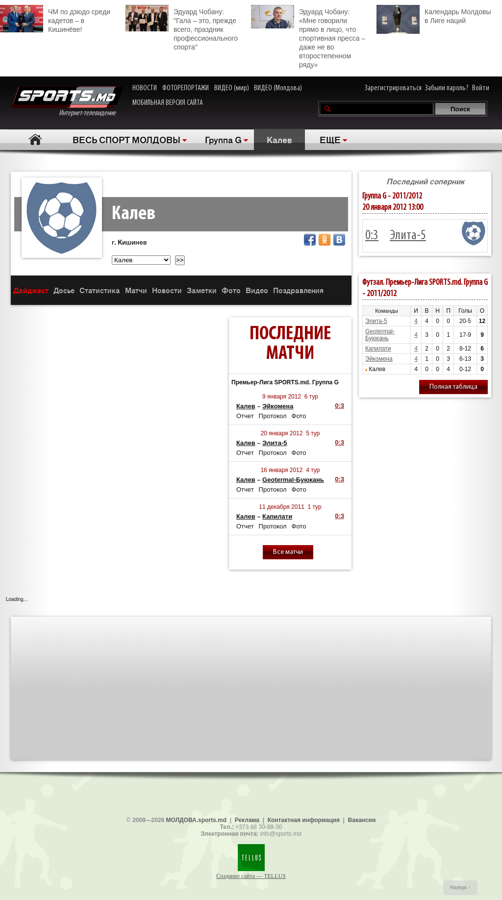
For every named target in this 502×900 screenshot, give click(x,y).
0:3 (339, 405)
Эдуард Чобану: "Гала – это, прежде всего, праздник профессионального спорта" (182, 28)
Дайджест (31, 290)
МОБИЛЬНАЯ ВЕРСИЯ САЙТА (167, 103)
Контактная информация (304, 820)
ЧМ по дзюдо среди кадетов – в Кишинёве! (55, 19)
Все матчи (288, 552)
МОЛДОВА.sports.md (196, 820)
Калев (279, 139)
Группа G (223, 139)
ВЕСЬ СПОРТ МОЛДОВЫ (126, 139)
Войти (480, 88)
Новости (167, 290)
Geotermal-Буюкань (293, 479)
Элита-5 (274, 443)
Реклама (247, 820)
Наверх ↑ (460, 887)
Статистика (99, 290)
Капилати (277, 516)
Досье (64, 290)
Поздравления (298, 290)
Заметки (202, 290)
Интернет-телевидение (66, 101)
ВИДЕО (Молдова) (278, 88)
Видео (257, 290)
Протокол (273, 416)
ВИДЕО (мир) (231, 88)
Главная (35, 139)
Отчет (245, 416)
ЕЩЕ (330, 139)
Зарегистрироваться (393, 88)
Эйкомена (277, 406)
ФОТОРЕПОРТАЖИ (185, 88)
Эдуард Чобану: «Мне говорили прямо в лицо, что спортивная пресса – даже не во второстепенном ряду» (308, 37)
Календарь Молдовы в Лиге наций (433, 15)
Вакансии (362, 820)
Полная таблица (453, 387)
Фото (231, 290)
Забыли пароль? (447, 88)
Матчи (136, 290)
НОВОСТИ (144, 88)
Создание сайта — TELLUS (251, 876)
